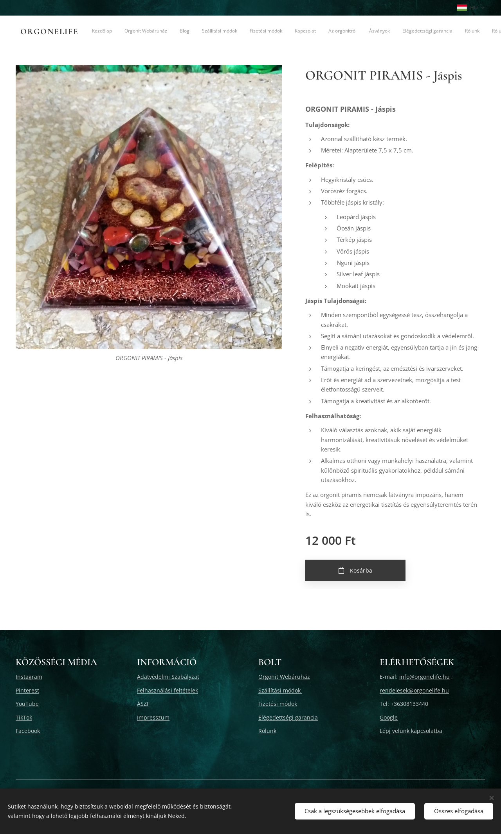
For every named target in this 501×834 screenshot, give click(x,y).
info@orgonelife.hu (424, 677)
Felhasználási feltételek (167, 690)
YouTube (27, 704)
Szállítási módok (280, 690)
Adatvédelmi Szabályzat (168, 677)
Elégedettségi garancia (288, 717)
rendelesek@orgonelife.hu (414, 690)
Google (389, 717)
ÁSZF (143, 704)
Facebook (28, 730)
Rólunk (267, 730)
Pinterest (27, 690)
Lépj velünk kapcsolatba (412, 730)
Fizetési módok (277, 704)
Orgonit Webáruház (284, 677)
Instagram (29, 677)
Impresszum (153, 717)
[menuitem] (138, 32)
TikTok (24, 717)
